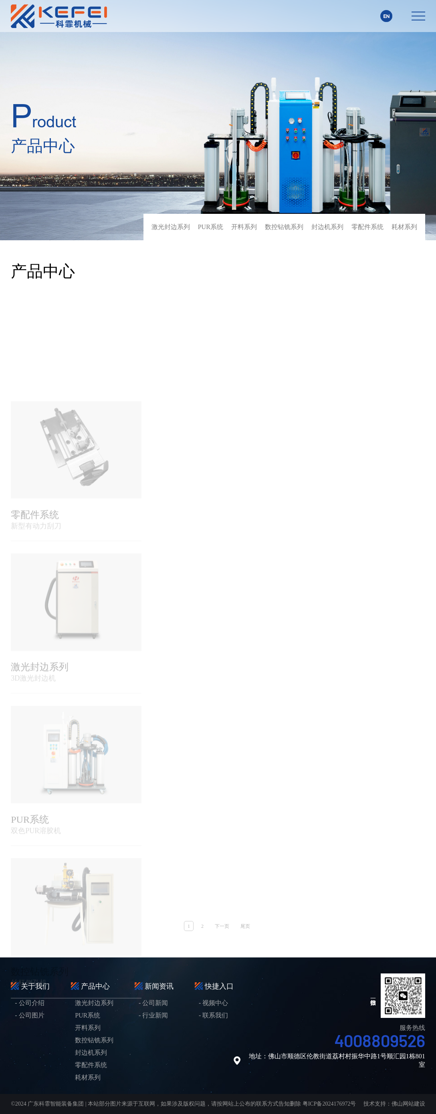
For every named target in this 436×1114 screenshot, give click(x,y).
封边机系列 (327, 226)
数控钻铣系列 (284, 226)
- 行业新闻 (153, 1015)
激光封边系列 (170, 226)
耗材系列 (404, 226)
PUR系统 (210, 226)
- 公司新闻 (153, 1002)
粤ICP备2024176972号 (329, 1104)
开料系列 (244, 226)
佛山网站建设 (408, 1104)
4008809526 (380, 1040)
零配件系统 (367, 226)
